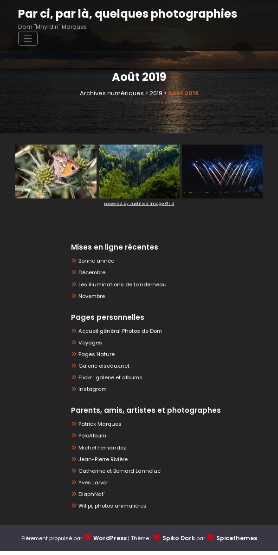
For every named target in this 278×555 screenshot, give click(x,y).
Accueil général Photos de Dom (116, 331)
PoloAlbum (91, 438)
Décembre (90, 272)
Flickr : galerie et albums (108, 379)
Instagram (91, 391)
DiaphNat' (90, 498)
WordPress (112, 543)
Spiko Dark (179, 543)
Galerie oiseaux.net (101, 367)
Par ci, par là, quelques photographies (120, 13)
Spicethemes (234, 543)
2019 (154, 93)
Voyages (88, 343)
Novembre (90, 296)
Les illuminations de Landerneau (118, 284)
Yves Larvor (92, 486)
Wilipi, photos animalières (110, 510)
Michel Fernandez (100, 450)
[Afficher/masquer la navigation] (250, 18)
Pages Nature (94, 355)
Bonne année (94, 260)
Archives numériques (112, 93)
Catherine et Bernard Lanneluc (115, 474)
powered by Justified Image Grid (139, 202)
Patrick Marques (98, 426)
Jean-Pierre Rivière (101, 462)
